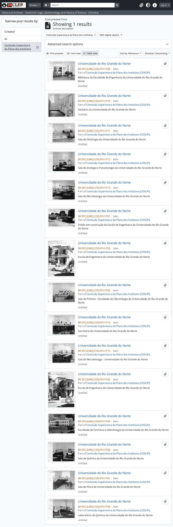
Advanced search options (65, 44)
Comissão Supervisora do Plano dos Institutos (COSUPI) (118, 72)
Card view (74, 53)
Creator (9, 32)
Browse (34, 5)
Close (64, 19)
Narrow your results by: (21, 21)
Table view (90, 53)
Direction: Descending (156, 53)
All (5, 39)
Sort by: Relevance (129, 53)
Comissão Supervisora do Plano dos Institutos (21, 47)
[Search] (82, 5)
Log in (164, 5)
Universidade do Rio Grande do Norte (104, 63)
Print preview (54, 53)
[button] (141, 5)
